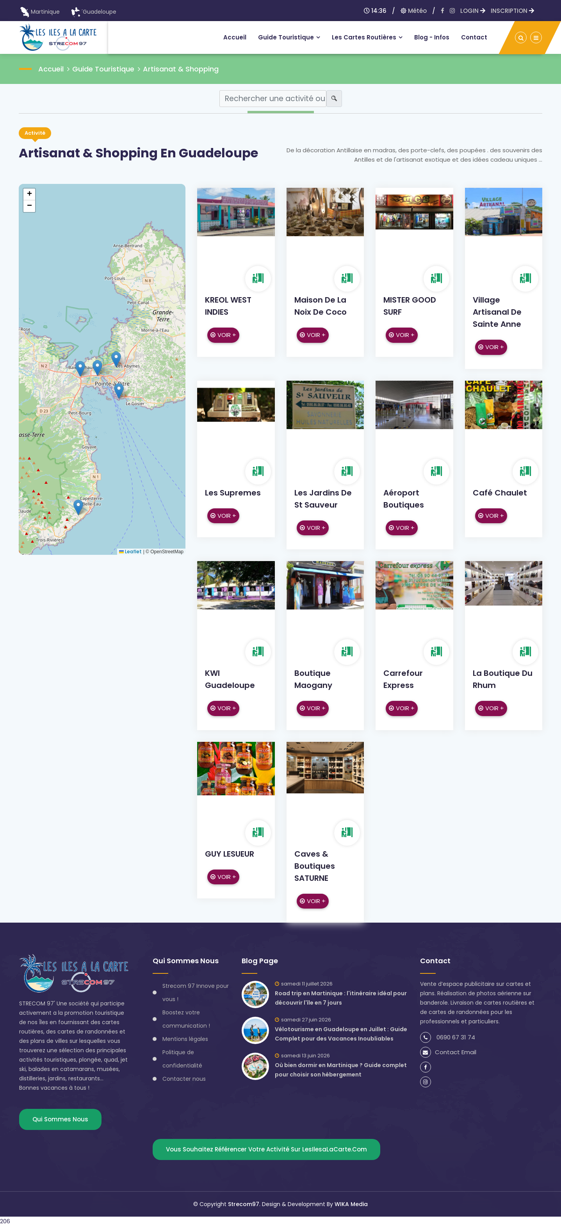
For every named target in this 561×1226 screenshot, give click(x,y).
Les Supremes (233, 492)
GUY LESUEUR (229, 853)
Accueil (234, 37)
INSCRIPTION (512, 11)
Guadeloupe (93, 12)
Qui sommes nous (60, 1119)
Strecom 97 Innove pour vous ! (195, 992)
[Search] (272, 98)
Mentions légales (185, 1039)
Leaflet (130, 551)
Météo (414, 11)
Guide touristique (286, 37)
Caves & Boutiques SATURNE (314, 866)
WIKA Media (351, 1204)
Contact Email (448, 1052)
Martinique (39, 12)
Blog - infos (431, 37)
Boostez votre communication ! (186, 1019)
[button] (119, 391)
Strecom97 (243, 1204)
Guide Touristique (103, 69)
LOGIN (472, 11)
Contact (474, 37)
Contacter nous (184, 1079)
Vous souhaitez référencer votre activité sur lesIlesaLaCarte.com (266, 1149)
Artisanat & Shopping (181, 69)
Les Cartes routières (364, 37)
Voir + (223, 335)
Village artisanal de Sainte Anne (497, 312)
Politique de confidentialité (182, 1058)
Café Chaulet (500, 492)
